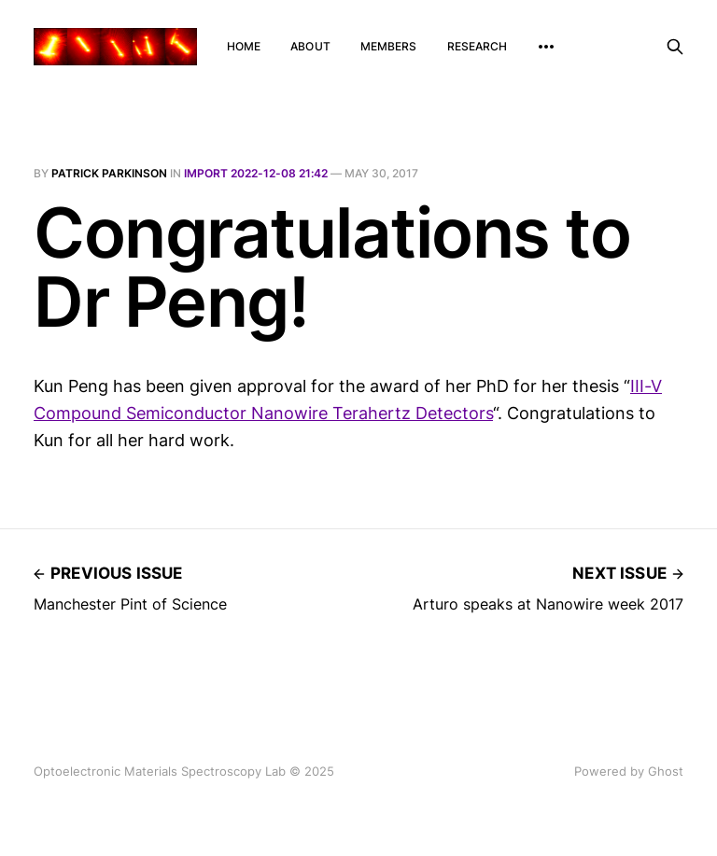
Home (243, 46)
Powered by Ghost (628, 771)
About (310, 46)
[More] (546, 47)
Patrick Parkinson (109, 173)
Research (477, 46)
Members (388, 46)
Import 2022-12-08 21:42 (256, 173)
